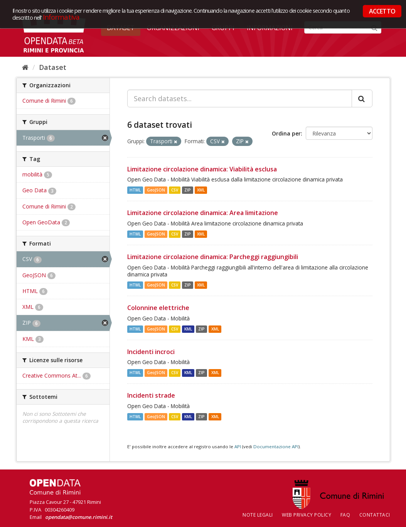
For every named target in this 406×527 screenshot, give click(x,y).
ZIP (187, 190)
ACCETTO (382, 11)
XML (201, 190)
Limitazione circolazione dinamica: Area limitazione (202, 212)
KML (188, 329)
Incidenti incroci (151, 351)
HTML (135, 190)
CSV (174, 190)
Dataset (52, 67)
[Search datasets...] (239, 98)
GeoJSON (156, 190)
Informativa (61, 17)
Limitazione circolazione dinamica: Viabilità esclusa (202, 169)
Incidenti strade (151, 395)
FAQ (345, 515)
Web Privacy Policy (306, 515)
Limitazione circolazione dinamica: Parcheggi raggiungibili (212, 256)
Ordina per (286, 133)
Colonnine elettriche (158, 307)
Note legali (258, 515)
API (237, 446)
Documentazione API (275, 446)
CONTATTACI (374, 515)
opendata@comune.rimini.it (78, 516)
